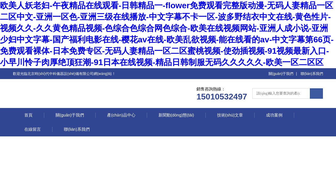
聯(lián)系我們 (312, 74)
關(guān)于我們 (281, 74)
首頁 (28, 115)
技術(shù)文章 (230, 115)
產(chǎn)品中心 (121, 115)
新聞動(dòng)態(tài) (176, 115)
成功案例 (274, 115)
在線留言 (32, 129)
